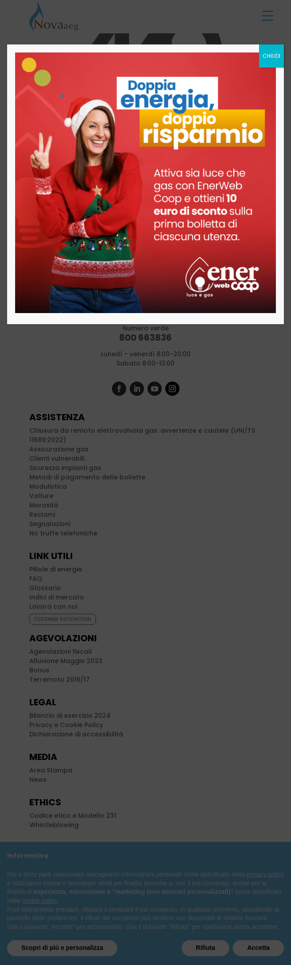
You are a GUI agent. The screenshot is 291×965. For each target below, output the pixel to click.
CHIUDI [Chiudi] (271, 56)
